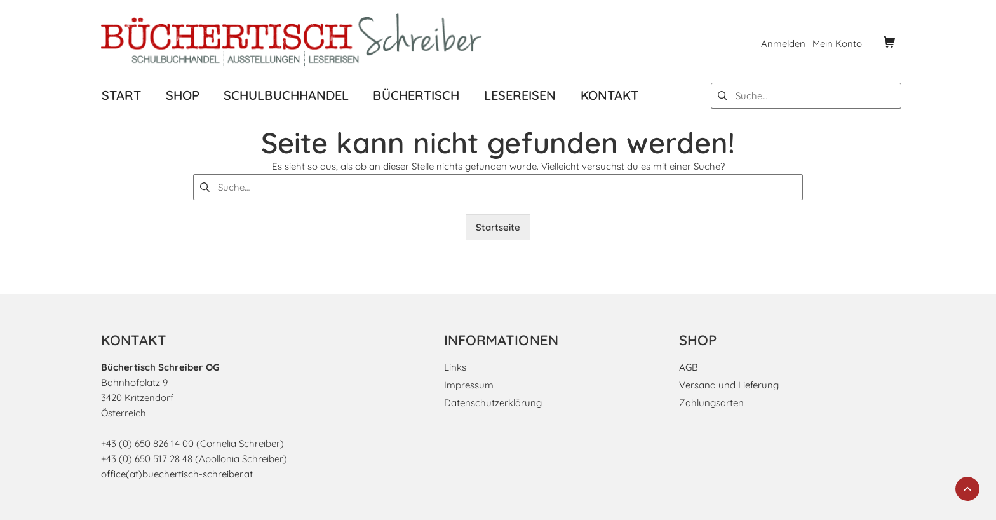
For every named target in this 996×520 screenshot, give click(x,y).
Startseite (498, 227)
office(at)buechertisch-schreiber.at (177, 474)
